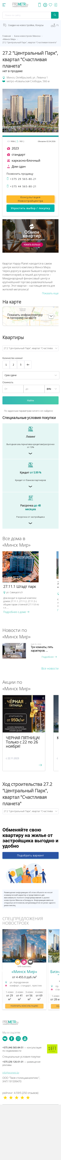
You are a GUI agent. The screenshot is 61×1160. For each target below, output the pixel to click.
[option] (27, 582)
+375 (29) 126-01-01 (21, 1063)
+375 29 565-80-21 (21, 179)
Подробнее (49, 656)
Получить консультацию (24, 1006)
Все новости (50, 668)
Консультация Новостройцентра (30, 199)
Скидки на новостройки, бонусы (25, 25)
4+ (28, 364)
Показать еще (50, 293)
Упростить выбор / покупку (30, 208)
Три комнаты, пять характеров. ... (42, 648)
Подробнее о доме (16, 612)
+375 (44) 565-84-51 (21, 1049)
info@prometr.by (10, 1072)
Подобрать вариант (30, 855)
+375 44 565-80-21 (21, 186)
